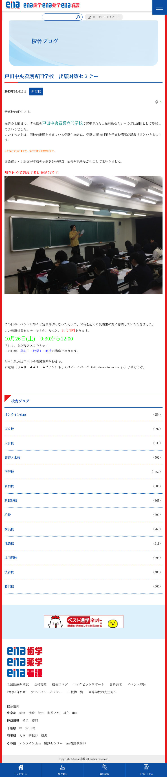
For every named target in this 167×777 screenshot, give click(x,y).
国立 (66, 713)
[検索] (78, 17)
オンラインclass (30, 743)
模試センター (53, 743)
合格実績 (40, 684)
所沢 (44, 735)
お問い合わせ (16, 692)
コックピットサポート (106, 17)
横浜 (25, 720)
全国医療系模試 (18, 684)
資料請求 (115, 684)
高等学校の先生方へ (102, 692)
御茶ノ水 (53, 713)
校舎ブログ (60, 684)
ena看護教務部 (76, 743)
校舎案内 (62, 769)
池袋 (32, 713)
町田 (75, 713)
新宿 (22, 713)
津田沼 (30, 728)
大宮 (22, 735)
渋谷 (41, 713)
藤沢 (35, 720)
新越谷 (33, 735)
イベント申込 (136, 684)
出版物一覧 (75, 692)
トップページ (20, 769)
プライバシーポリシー (46, 692)
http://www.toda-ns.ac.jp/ (108, 367)
